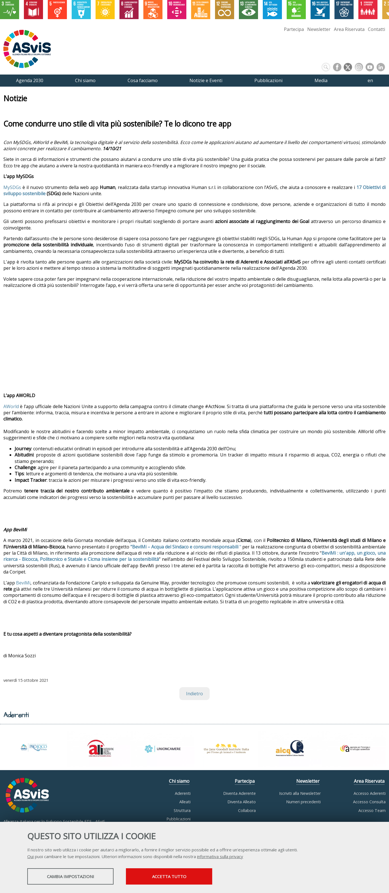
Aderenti (183, 793)
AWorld (11, 406)
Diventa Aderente (239, 793)
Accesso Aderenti (370, 793)
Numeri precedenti (303, 801)
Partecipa (294, 29)
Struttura (182, 810)
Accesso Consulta (369, 801)
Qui (30, 856)
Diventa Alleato (241, 801)
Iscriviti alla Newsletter (300, 793)
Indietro (194, 693)
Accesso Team (372, 810)
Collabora (247, 810)
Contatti (376, 29)
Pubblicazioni (178, 819)
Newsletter (319, 29)
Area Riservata (349, 29)
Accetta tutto (173, 876)
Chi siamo (179, 781)
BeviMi (23, 583)
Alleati (185, 801)
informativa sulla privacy (220, 856)
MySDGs (12, 187)
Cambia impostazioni (71, 876)
